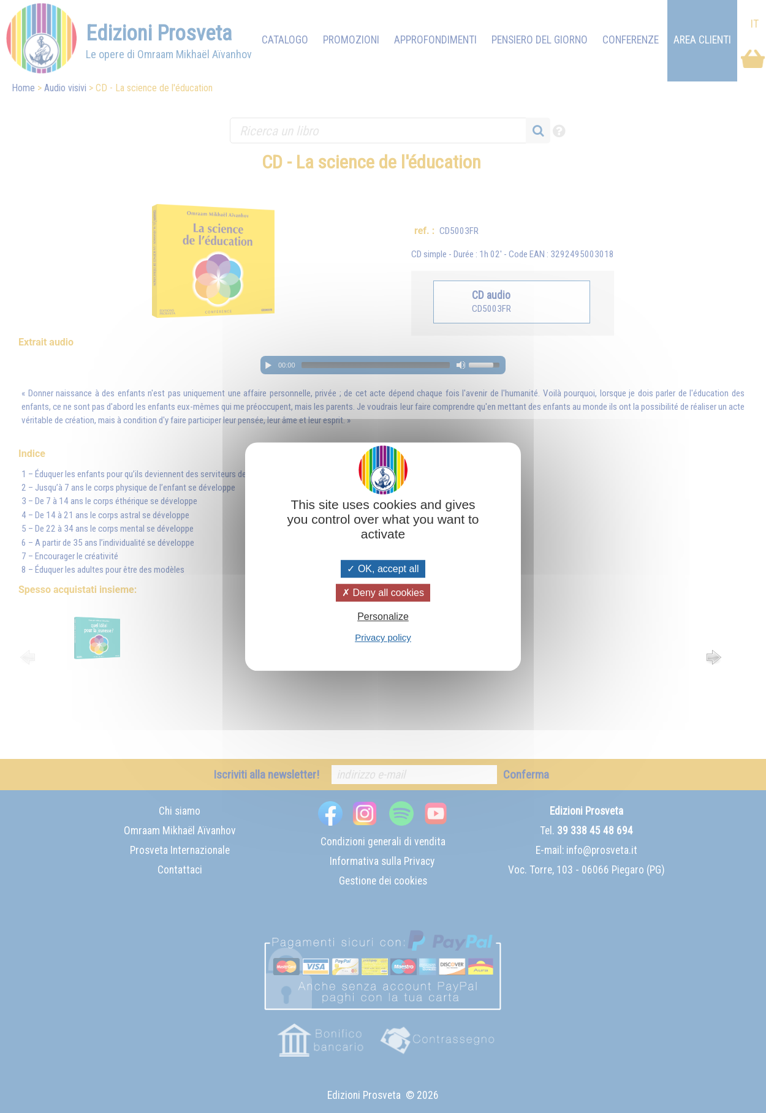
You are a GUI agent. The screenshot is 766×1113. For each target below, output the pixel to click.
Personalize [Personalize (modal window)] (383, 616)
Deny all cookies (383, 592)
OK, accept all (383, 569)
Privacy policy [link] (383, 637)
